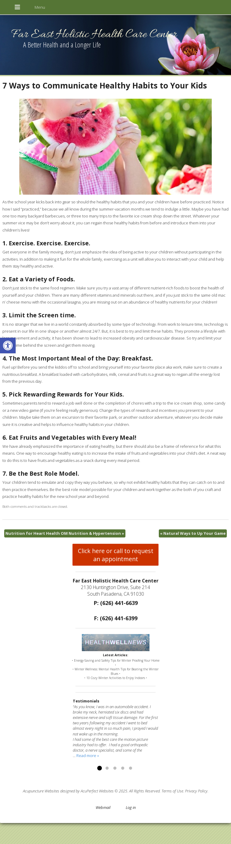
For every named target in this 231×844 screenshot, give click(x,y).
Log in (131, 807)
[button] (8, 345)
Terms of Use (172, 791)
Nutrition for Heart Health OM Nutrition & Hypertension (64, 533)
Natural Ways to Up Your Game (193, 533)
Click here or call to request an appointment (115, 555)
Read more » (87, 755)
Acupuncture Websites (41, 791)
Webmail (103, 807)
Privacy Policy (196, 791)
